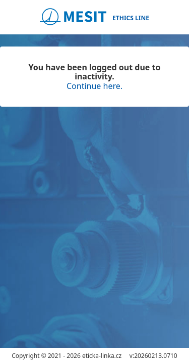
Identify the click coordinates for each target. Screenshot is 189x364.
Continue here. (94, 86)
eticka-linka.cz (101, 355)
